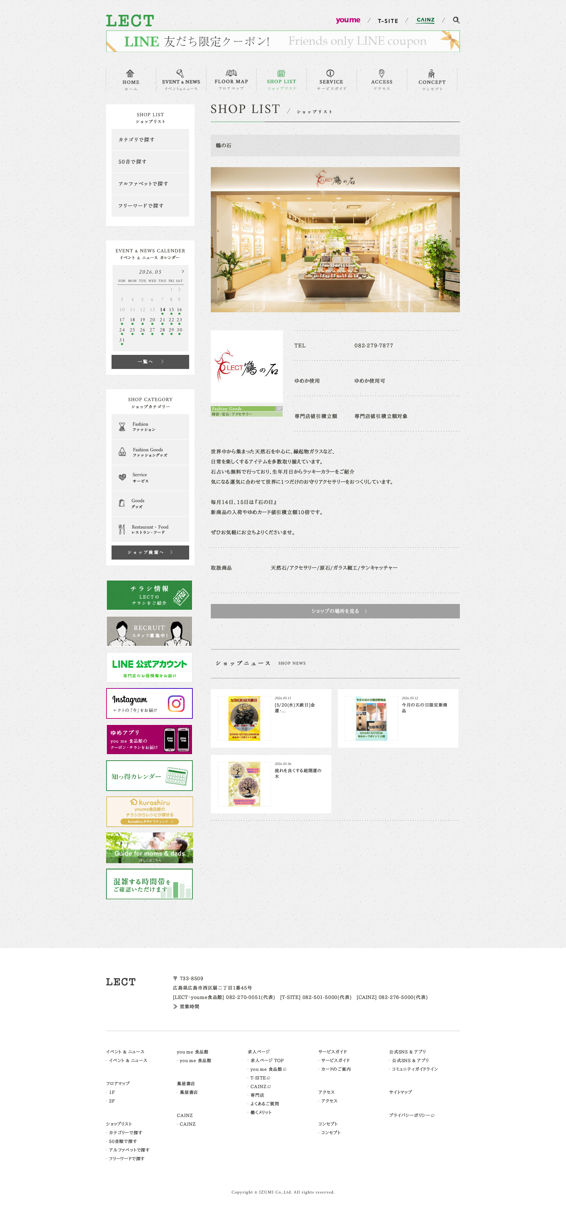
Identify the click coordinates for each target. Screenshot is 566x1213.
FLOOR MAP (231, 80)
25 (132, 330)
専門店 (257, 1095)
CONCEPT (432, 80)
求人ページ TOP (267, 1060)
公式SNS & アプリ (407, 1051)
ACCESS (382, 80)
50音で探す (150, 162)
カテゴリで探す (150, 140)
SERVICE (332, 80)
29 (171, 330)
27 (152, 330)
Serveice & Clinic (150, 478)
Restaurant (150, 529)
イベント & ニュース (125, 1051)
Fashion (150, 426)
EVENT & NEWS (181, 80)
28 (162, 330)
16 (179, 309)
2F (112, 1101)
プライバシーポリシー (409, 1115)
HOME (131, 80)
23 (179, 320)
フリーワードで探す (150, 206)
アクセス (326, 1092)
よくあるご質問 (265, 1103)
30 (179, 330)
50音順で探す (123, 1141)
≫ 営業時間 (186, 1006)
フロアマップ (118, 1083)
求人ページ (259, 1051)
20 (152, 320)
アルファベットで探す (150, 184)
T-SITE (258, 1077)
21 (162, 320)
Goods (150, 503)
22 (171, 320)
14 (162, 309)
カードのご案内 (336, 1069)
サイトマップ (400, 1092)
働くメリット (261, 1112)
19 (142, 320)
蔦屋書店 (186, 1083)
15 (171, 309)
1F (112, 1092)
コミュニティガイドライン (415, 1069)
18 (132, 320)
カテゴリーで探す (125, 1132)
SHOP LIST (281, 80)
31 (122, 340)
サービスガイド (332, 1051)
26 (142, 330)
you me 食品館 (193, 1051)
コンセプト (328, 1124)
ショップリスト (119, 1124)
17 (122, 320)
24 (122, 330)
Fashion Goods (150, 452)
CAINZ (185, 1115)
